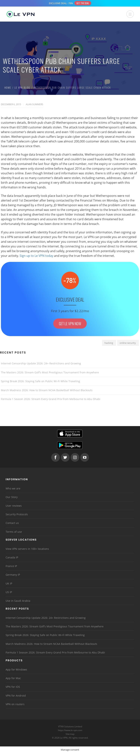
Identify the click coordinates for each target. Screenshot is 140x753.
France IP (11, 566)
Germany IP (13, 574)
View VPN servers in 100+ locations (27, 549)
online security (128, 343)
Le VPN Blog (22, 87)
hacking (108, 343)
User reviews (14, 505)
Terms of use (14, 531)
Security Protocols (17, 514)
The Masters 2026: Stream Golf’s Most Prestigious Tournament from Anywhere (50, 372)
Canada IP (12, 557)
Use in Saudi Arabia (18, 600)
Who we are (13, 488)
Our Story (12, 497)
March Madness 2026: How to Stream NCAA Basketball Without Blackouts (47, 390)
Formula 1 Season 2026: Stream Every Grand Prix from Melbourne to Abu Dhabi (50, 399)
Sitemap (70, 734)
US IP (9, 592)
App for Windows (16, 669)
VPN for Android (16, 695)
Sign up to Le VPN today (36, 256)
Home (7, 87)
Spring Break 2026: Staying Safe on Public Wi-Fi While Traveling (40, 381)
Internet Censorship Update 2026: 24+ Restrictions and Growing (41, 363)
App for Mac (13, 678)
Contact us (12, 523)
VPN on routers (15, 704)
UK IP (9, 583)
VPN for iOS (13, 687)
